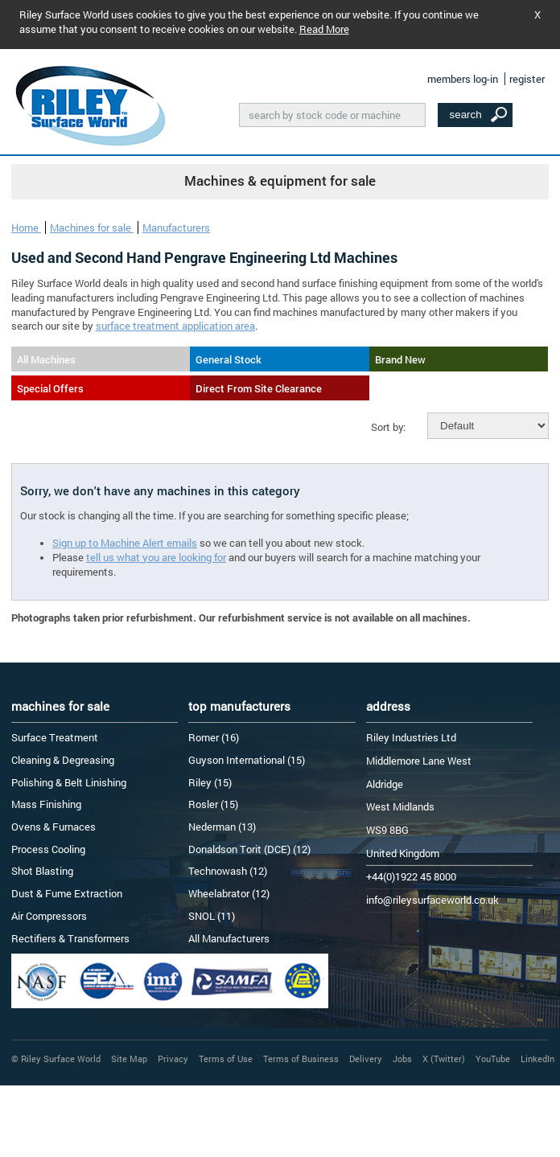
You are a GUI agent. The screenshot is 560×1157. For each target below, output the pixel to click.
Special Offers (50, 388)
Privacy (173, 1058)
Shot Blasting (42, 870)
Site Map (129, 1058)
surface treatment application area (175, 325)
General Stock (228, 359)
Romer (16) (213, 737)
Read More (324, 29)
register (527, 78)
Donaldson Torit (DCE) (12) (249, 849)
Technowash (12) (227, 870)
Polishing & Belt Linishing (68, 782)
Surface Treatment (54, 737)
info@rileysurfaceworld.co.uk (432, 899)
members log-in (462, 78)
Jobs (402, 1058)
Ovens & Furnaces (53, 826)
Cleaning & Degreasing (62, 759)
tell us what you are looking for (156, 557)
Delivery (365, 1058)
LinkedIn (537, 1058)
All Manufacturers (229, 938)
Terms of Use (226, 1058)
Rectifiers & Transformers (70, 938)
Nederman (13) (222, 826)
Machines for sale (92, 227)
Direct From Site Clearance (259, 388)
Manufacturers (176, 227)
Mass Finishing (46, 804)
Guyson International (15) (246, 759)
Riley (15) (210, 782)
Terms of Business (301, 1058)
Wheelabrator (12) (229, 893)
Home (26, 227)
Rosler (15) (213, 804)
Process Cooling (48, 849)
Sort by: (388, 427)
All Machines (46, 359)
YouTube (493, 1058)
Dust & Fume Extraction (66, 893)
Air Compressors (49, 915)
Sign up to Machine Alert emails (124, 542)
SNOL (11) (211, 915)
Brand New (400, 359)
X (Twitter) (443, 1058)
